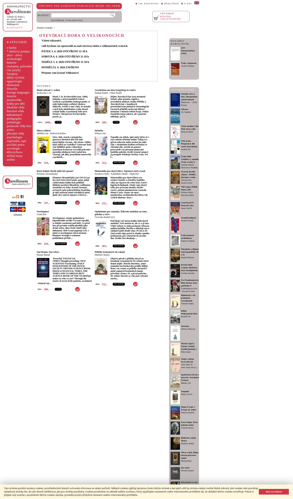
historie (11, 96)
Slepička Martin (187, 165)
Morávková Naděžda (189, 168)
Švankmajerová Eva (189, 288)
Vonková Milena (187, 66)
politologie (14, 122)
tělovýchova (15, 152)
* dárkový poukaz (18, 51)
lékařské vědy (16, 107)
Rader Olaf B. (186, 208)
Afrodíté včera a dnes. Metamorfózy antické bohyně (189, 97)
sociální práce (16, 144)
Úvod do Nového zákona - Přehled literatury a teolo (188, 174)
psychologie (14, 137)
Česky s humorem (188, 63)
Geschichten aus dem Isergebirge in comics (115, 90)
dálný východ (15, 77)
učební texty (15, 156)
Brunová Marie (187, 132)
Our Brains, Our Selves (48, 252)
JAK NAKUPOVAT (148, 4)
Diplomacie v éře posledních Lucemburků (188, 298)
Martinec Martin (102, 255)
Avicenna (185, 326)
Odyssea (184, 109)
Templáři (185, 391)
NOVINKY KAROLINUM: (180, 42)
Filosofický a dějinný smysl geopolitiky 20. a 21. (190, 252)
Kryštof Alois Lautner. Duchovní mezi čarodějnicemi (189, 267)
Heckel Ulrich (186, 183)
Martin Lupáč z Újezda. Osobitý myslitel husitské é (189, 346)
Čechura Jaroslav (188, 273)
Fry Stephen (186, 112)
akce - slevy (14, 55)
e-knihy (12, 47)
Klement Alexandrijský (47, 174)
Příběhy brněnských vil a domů (110, 252)
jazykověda (14, 100)
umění (11, 159)
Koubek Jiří (185, 149)
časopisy (12, 74)
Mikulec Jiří (186, 383)
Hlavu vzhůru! (44, 130)
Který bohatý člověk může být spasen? (55, 171)
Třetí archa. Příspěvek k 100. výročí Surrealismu (189, 144)
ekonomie (13, 85)
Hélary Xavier (186, 394)
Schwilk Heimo (187, 428)
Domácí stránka (45, 27)
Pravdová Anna (188, 291)
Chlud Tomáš (116, 93)
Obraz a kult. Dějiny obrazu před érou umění (190, 455)
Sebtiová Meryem (188, 329)
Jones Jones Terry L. (189, 367)
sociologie (13, 148)
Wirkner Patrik (187, 192)
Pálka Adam (186, 352)
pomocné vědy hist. (19, 126)
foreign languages (18, 92)
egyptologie (14, 81)
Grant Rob (41, 214)
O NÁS (188, 4)
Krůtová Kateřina (58, 133)
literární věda (15, 111)
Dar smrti (185, 468)
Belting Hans (186, 461)
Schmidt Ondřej (187, 304)
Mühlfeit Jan (42, 133)
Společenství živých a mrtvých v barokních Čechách (190, 377)
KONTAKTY (15, 27)
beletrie (11, 62)
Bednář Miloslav (187, 257)
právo (10, 130)
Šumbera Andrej (187, 443)
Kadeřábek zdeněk (119, 174)
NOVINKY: (44, 86)
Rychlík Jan (185, 316)
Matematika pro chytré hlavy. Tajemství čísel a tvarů (120, 171)
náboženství (14, 115)
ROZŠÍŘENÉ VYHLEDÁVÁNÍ (67, 20)
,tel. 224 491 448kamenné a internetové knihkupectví (17, 20)
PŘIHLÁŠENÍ (171, 4)
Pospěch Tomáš (187, 221)
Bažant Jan (185, 102)
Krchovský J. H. (44, 93)
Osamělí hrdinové (188, 218)
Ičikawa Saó (100, 133)
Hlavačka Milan (187, 195)
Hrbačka (99, 130)
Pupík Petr (134, 174)
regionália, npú (16, 141)
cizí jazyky (14, 70)
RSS (15, 197)
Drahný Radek (101, 93)
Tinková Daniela (187, 413)
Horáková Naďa (102, 174)
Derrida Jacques (187, 471)
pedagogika (14, 118)
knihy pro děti (16, 103)
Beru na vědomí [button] (274, 491)
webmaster (17, 214)
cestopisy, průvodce (19, 66)
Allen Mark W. (187, 365)
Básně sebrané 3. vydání (48, 90)
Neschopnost (43, 211)
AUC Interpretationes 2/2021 (188, 50)
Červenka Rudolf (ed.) (105, 217)
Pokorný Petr (186, 180)
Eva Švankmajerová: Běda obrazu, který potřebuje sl (190, 283)
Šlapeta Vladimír (188, 241)
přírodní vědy (15, 133)
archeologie (14, 59)
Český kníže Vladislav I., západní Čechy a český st (190, 159)
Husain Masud (43, 255)
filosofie (12, 88)
